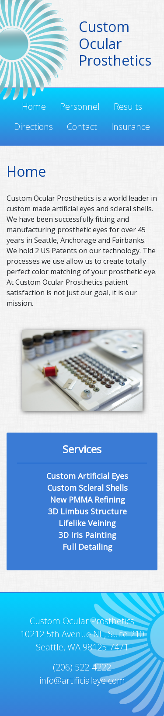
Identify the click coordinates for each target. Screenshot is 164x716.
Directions (33, 127)
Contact (82, 127)
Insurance (130, 127)
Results (128, 106)
